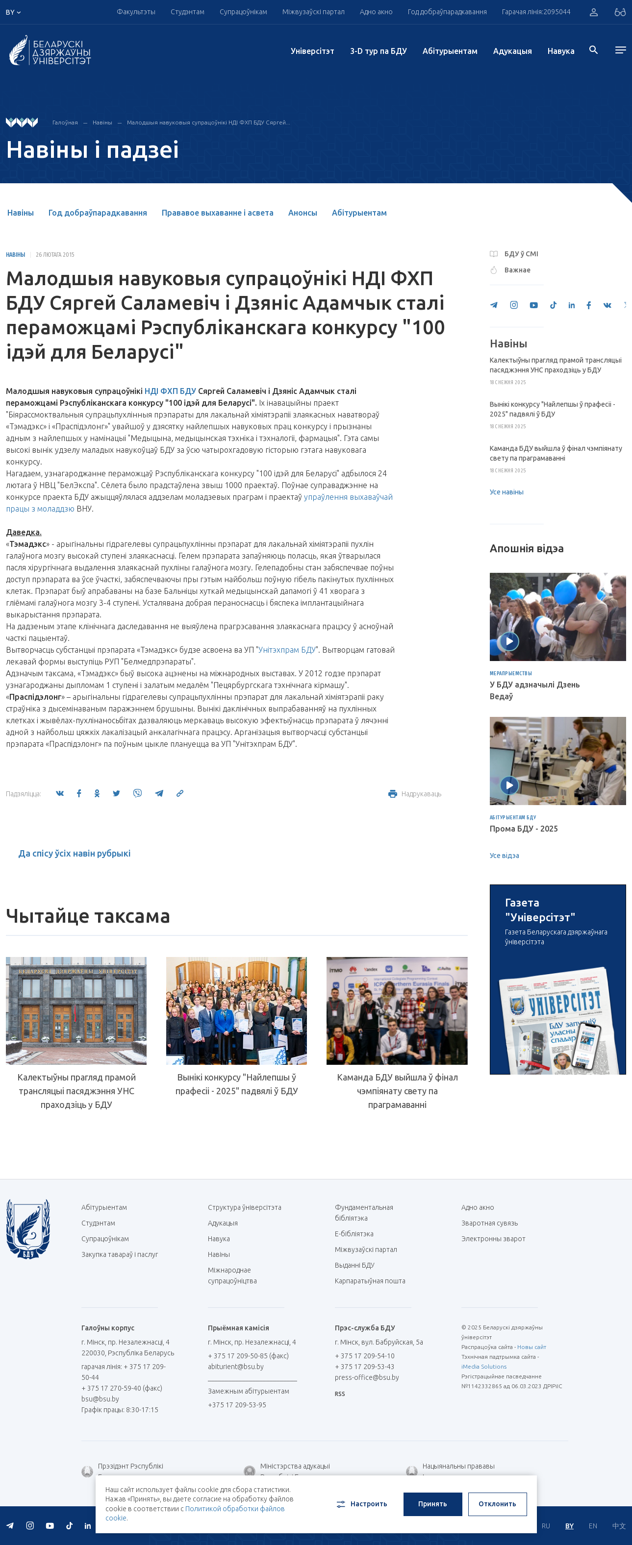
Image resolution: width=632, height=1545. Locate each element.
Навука (561, 51)
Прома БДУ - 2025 (524, 828)
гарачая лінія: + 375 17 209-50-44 (123, 1372)
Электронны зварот (493, 1239)
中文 (619, 1526)
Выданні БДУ (355, 1265)
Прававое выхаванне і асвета (218, 212)
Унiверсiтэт (312, 51)
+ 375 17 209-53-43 (365, 1367)
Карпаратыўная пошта (374, 1281)
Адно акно (376, 12)
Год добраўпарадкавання (447, 12)
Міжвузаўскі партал (313, 12)
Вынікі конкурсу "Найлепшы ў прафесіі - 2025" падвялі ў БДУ (237, 1084)
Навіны (102, 122)
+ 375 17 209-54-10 (365, 1356)
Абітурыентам (450, 51)
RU (546, 1526)
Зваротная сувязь (489, 1223)
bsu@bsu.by (100, 1399)
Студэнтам (187, 12)
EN (593, 1526)
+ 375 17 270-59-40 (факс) (121, 1388)
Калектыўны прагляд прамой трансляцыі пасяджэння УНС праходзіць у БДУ (76, 1090)
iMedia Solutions (483, 1366)
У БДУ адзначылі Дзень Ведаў (535, 690)
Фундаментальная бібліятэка (364, 1212)
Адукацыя (512, 51)
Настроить (361, 1504)
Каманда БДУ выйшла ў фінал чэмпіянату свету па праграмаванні (397, 1090)
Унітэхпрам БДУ (287, 649)
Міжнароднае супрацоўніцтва (237, 1275)
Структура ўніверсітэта (244, 1207)
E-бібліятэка (358, 1234)
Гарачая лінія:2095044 (536, 12)
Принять (432, 1504)
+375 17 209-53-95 (237, 1405)
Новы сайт (531, 1347)
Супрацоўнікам (243, 12)
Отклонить (497, 1504)
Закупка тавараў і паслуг (119, 1254)
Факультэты (136, 12)
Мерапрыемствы (511, 674)
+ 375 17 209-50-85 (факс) (248, 1356)
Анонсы (302, 212)
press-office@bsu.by (367, 1377)
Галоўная (65, 122)
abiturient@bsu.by (236, 1367)
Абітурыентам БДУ (513, 818)
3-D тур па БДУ (378, 51)
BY (569, 1526)
